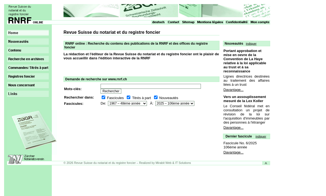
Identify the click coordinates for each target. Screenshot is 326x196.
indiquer (251, 43)
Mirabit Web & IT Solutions (173, 162)
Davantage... (234, 90)
